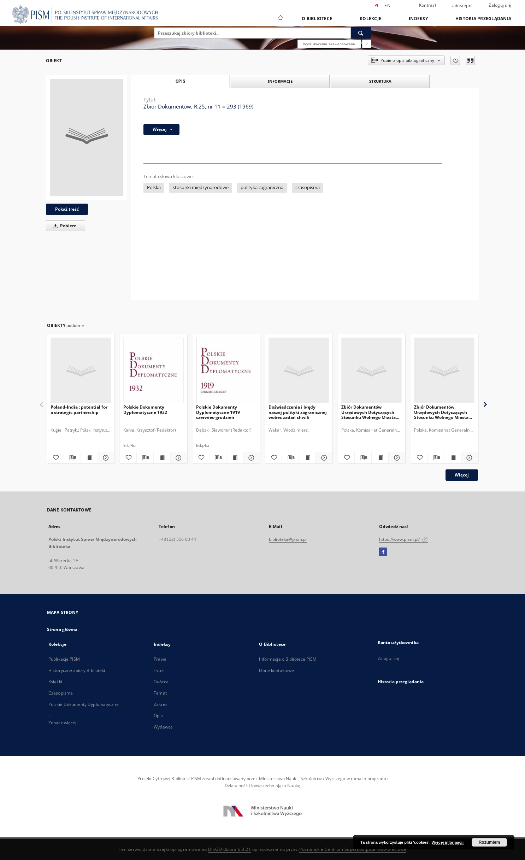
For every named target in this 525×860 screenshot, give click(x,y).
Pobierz (63, 226)
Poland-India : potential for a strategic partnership (79, 409)
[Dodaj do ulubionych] (455, 60)
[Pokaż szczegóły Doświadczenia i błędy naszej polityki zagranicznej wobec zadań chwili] (323, 457)
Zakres (160, 704)
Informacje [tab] (280, 81)
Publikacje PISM (64, 659)
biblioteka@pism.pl (288, 539)
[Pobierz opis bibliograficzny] (72, 457)
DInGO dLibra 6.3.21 (229, 849)
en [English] (387, 5)
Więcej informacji (448, 842)
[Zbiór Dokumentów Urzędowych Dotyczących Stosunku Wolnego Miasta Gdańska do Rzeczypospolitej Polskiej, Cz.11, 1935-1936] (371, 370)
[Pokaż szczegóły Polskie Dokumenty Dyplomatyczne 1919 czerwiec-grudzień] (250, 457)
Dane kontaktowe (276, 670)
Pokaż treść (67, 209)
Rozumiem (489, 842)
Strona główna (62, 629)
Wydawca (163, 727)
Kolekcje (370, 19)
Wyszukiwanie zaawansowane (329, 43)
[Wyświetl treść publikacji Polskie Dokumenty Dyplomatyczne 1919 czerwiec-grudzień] (234, 457)
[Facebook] (383, 552)
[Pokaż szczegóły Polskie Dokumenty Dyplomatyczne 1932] (178, 457)
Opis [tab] (180, 81)
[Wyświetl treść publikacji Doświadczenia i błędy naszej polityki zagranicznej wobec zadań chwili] (307, 457)
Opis (158, 716)
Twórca (161, 682)
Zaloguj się (500, 5)
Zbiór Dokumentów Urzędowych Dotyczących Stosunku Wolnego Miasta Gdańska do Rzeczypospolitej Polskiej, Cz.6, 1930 (441, 412)
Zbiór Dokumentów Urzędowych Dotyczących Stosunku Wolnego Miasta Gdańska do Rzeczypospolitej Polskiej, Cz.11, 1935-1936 (368, 412)
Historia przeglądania (483, 19)
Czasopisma (60, 693)
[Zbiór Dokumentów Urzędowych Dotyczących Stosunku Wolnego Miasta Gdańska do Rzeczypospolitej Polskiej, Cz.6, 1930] (444, 370)
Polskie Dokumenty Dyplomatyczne (83, 704)
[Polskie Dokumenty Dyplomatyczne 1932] (153, 370)
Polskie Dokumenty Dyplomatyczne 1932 (145, 409)
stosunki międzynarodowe (201, 188)
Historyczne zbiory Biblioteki (76, 670)
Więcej (462, 475)
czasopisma (307, 188)
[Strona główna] (280, 18)
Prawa (160, 659)
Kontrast (427, 5)
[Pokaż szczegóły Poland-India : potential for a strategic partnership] (105, 457)
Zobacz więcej (62, 723)
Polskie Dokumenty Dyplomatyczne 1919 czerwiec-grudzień (218, 412)
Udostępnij (463, 5)
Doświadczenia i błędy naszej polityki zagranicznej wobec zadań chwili (298, 412)
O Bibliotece (317, 19)
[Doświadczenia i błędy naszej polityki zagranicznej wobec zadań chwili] (299, 370)
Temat (160, 693)
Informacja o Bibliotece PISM (287, 659)
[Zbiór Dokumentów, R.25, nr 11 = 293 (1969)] (86, 137)
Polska (154, 188)
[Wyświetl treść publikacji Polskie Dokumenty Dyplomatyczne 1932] (162, 457)
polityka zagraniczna (262, 188)
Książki (55, 682)
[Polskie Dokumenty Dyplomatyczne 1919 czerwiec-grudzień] (226, 370)
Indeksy (418, 19)
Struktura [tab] (380, 81)
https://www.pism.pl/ (403, 539)
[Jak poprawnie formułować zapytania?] (366, 44)
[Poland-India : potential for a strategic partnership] (81, 370)
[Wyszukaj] (361, 33)
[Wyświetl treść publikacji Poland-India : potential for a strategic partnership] (89, 457)
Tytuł (159, 670)
